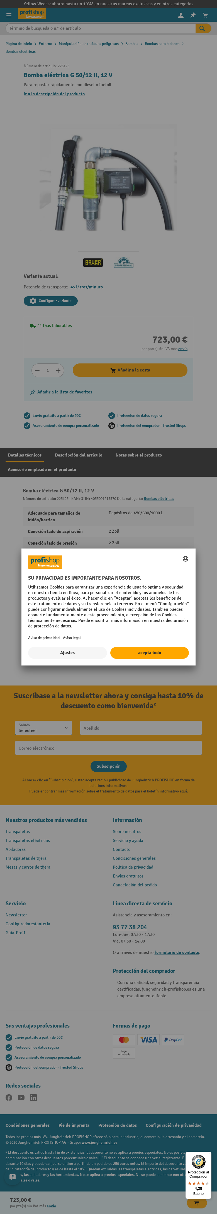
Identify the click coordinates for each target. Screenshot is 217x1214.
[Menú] (208, 1155)
